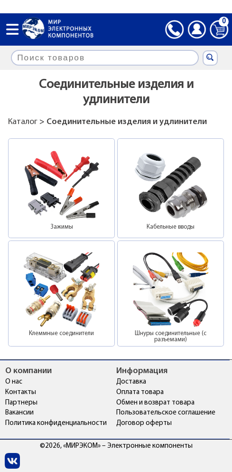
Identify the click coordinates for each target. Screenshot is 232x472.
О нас (13, 381)
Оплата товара (140, 392)
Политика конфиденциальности (56, 423)
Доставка (131, 381)
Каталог (22, 121)
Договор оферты (144, 423)
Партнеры (21, 402)
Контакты (20, 392)
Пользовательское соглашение (165, 412)
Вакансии (19, 412)
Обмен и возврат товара (155, 402)
